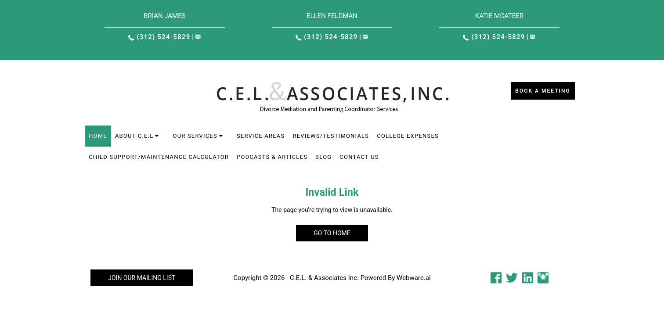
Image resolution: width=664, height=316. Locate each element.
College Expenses (408, 136)
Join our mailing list (141, 277)
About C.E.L (134, 136)
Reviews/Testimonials (330, 136)
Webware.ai (414, 278)
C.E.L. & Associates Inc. (324, 278)
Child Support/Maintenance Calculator (159, 157)
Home (98, 136)
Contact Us (359, 157)
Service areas (261, 136)
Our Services (195, 136)
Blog (323, 157)
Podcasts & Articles (272, 157)
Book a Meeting (542, 91)
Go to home (332, 233)
